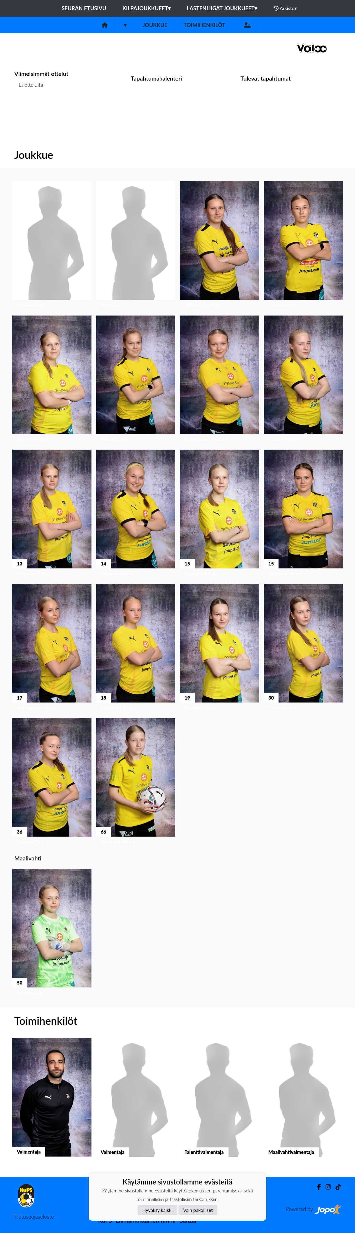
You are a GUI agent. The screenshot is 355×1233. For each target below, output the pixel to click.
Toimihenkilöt (204, 25)
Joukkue (155, 25)
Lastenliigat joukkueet (222, 8)
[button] (52, 246)
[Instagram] (326, 1187)
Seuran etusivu (84, 8)
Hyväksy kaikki (157, 1210)
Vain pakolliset (198, 1210)
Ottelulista (29, 107)
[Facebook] (316, 1187)
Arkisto (285, 8)
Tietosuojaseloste (34, 1216)
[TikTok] (336, 1187)
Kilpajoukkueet (146, 8)
